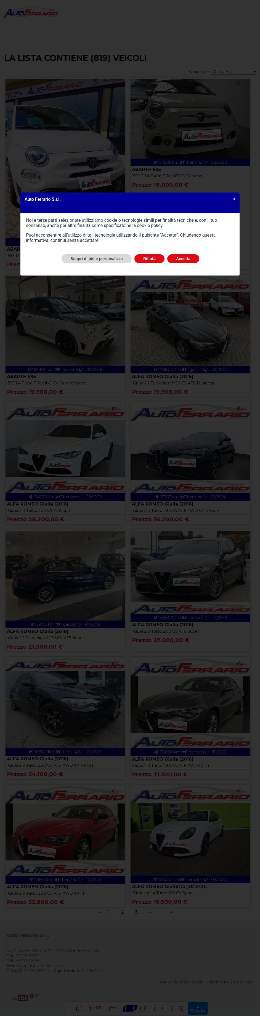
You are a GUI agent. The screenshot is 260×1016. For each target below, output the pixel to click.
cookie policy (149, 225)
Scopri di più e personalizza (96, 258)
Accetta (183, 258)
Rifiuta (149, 258)
